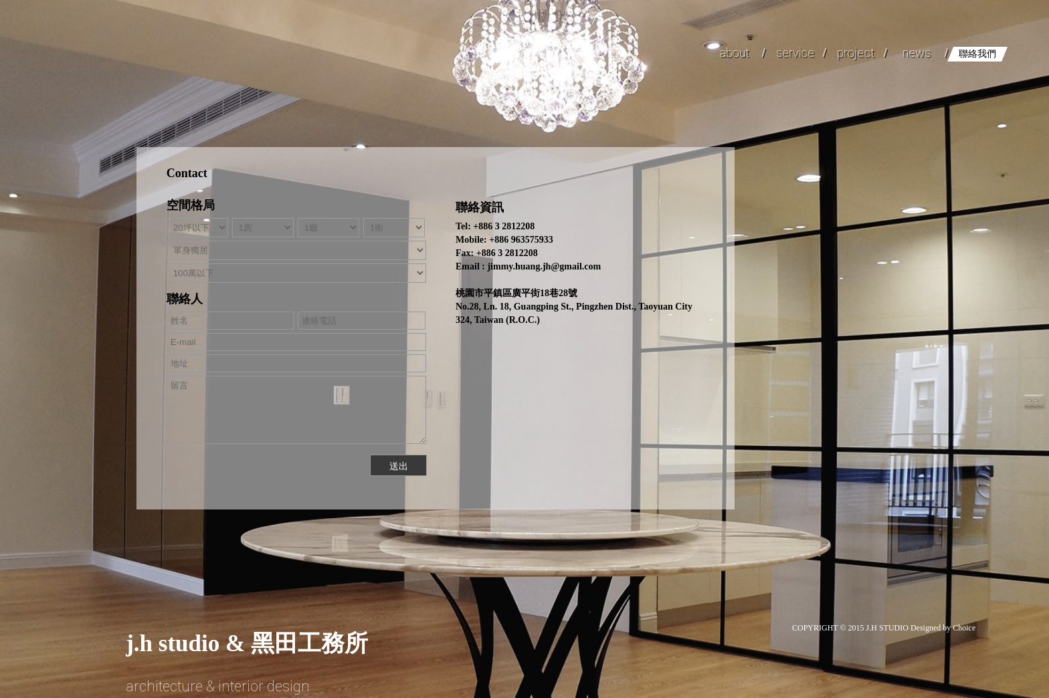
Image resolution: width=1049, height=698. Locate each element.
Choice (964, 627)
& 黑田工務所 (247, 643)
